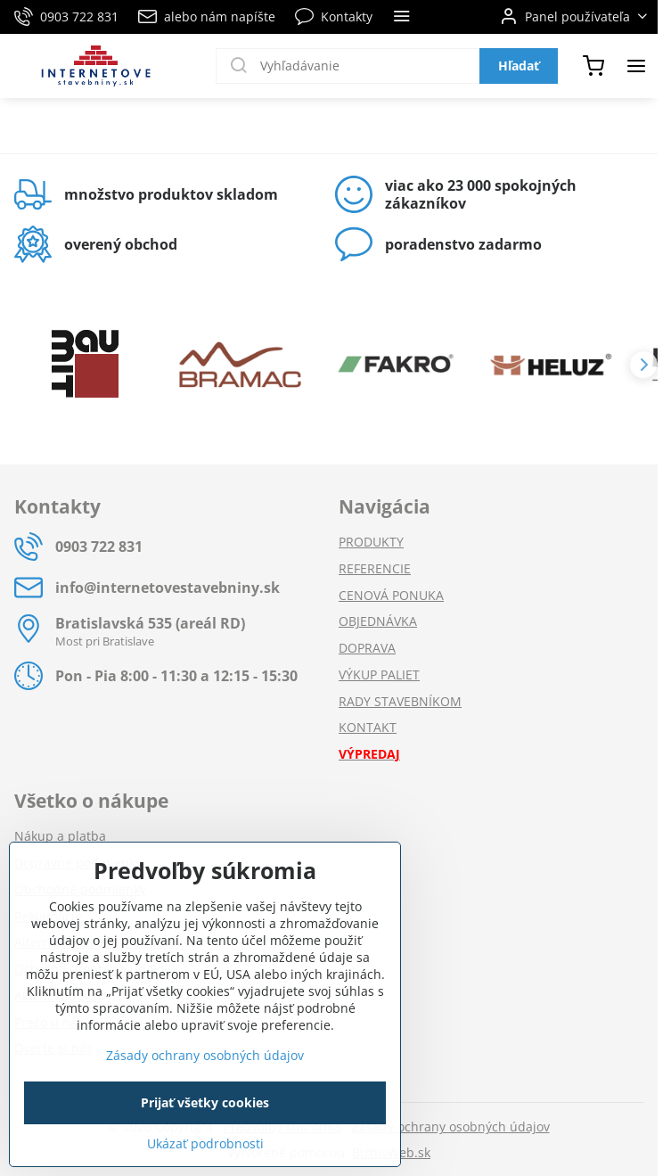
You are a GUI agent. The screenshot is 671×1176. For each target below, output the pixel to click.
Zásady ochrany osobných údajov (451, 1126)
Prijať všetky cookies (205, 1102)
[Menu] (636, 66)
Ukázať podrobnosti (205, 1143)
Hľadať (518, 65)
